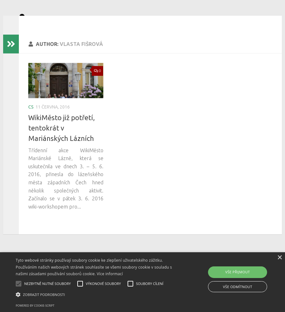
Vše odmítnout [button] (237, 286)
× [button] (279, 257)
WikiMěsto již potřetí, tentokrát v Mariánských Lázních (61, 137)
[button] (98, 294)
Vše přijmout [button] (237, 272)
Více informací (110, 273)
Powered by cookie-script (35, 306)
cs (31, 116)
